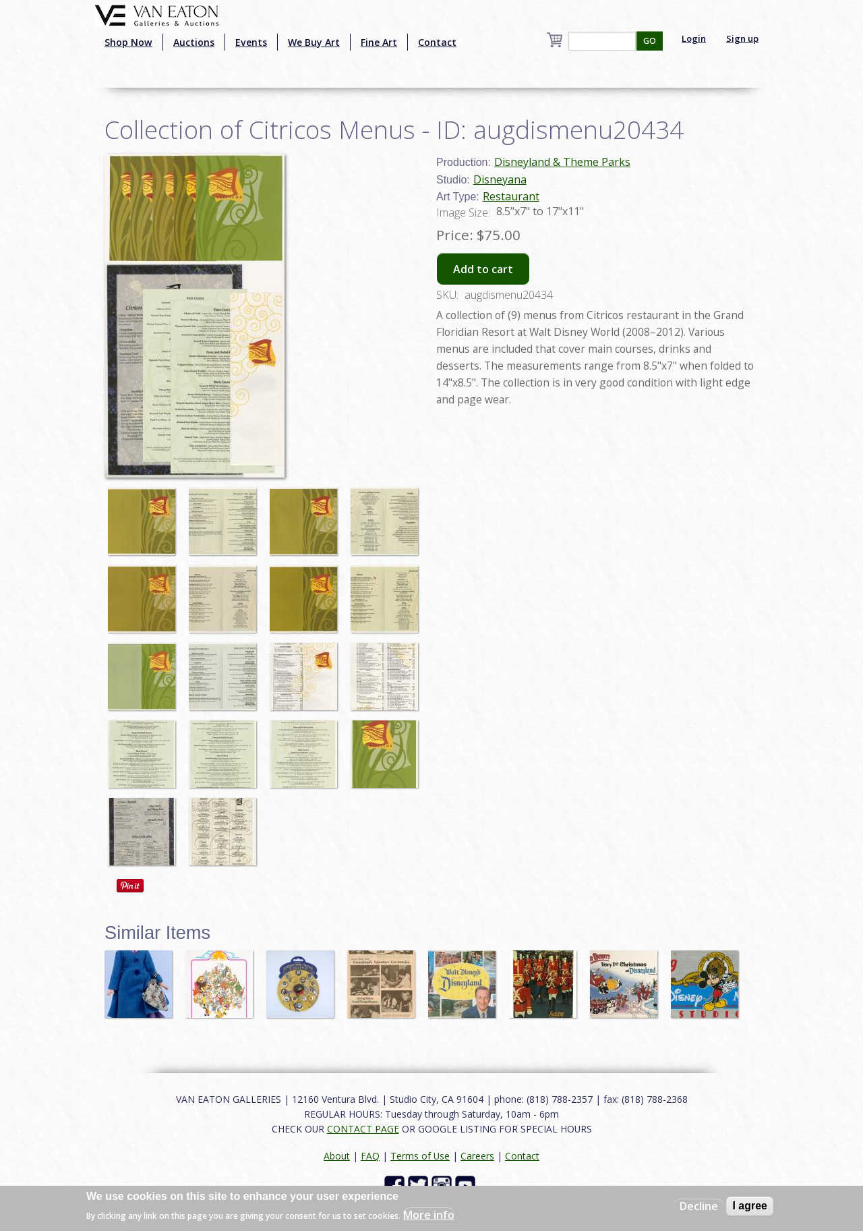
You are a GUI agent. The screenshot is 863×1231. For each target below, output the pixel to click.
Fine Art (379, 42)
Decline (699, 1206)
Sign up (742, 38)
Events (251, 42)
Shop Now (128, 42)
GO (649, 41)
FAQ (370, 1155)
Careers (477, 1155)
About (337, 1155)
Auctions (193, 42)
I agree (749, 1205)
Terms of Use (420, 1155)
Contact (437, 42)
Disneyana (500, 179)
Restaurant (511, 196)
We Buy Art (314, 42)
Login (694, 38)
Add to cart (483, 269)
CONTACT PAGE (363, 1128)
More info (428, 1214)
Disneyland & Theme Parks (562, 161)
